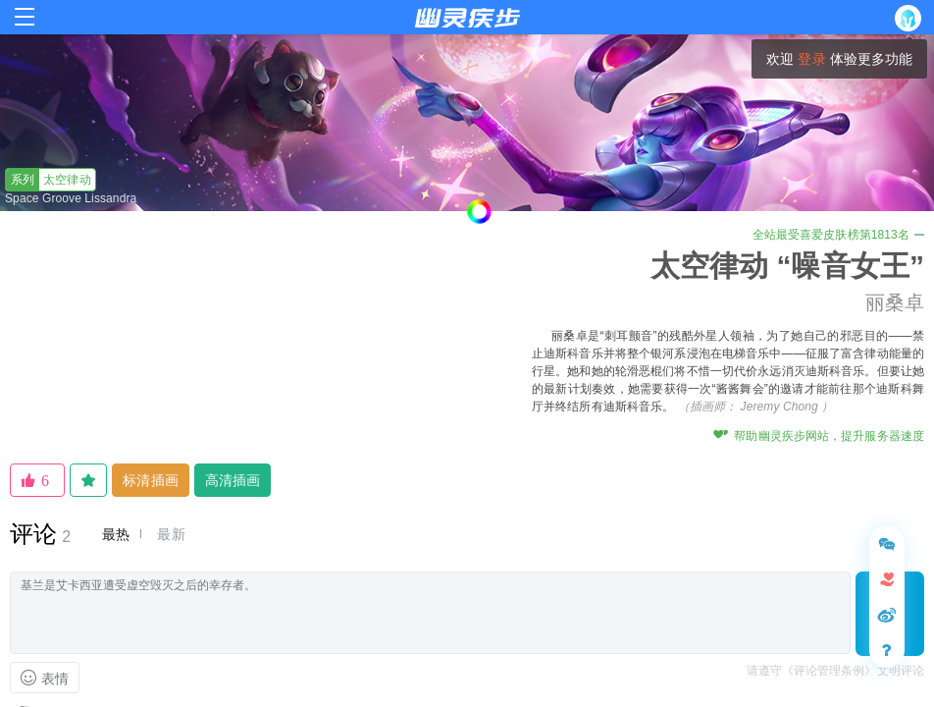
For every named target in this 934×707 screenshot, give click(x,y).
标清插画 (150, 480)
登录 (811, 59)
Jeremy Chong (779, 406)
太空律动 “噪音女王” (787, 265)
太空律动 (48, 179)
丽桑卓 (894, 302)
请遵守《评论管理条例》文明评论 (836, 671)
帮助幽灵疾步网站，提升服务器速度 (818, 436)
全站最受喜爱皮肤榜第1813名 (838, 235)
